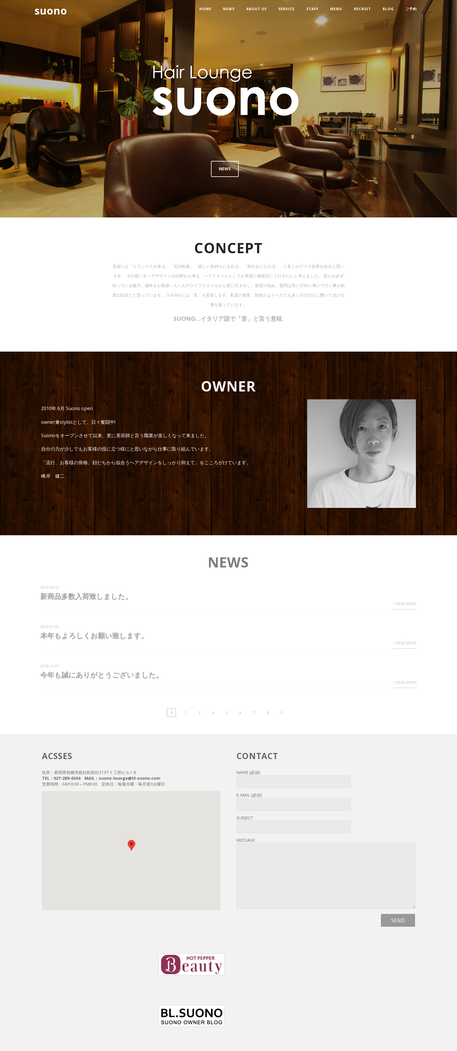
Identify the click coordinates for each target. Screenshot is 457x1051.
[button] (131, 845)
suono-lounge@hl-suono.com (129, 778)
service (286, 8)
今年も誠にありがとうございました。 (101, 676)
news (229, 8)
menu (336, 8)
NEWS (225, 168)
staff (312, 8)
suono (50, 10)
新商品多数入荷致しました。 (86, 597)
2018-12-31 (49, 667)
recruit (362, 8)
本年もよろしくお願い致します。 (94, 637)
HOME (205, 8)
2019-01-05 (49, 628)
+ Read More (405, 605)
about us (256, 8)
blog (388, 8)
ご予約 (411, 8)
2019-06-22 (49, 588)
